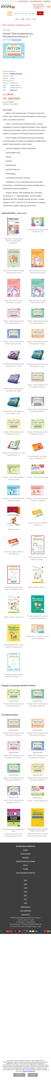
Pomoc (25, 847)
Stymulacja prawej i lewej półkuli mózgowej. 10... (13, 675)
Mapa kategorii (25, 888)
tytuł (34, 19)
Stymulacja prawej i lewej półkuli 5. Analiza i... (38, 558)
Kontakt (25, 850)
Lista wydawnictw (25, 892)
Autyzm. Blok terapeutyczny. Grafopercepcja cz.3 (37, 410)
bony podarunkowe (36, 1)
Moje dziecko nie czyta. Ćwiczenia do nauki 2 (13, 301)
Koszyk (25, 831)
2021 (25, 881)
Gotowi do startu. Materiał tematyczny (37, 524)
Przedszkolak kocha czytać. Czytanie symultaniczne (13, 646)
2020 (25, 885)
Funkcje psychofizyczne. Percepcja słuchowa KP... (13, 817)
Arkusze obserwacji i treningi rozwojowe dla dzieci (13, 272)
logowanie (47, 1)
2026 (25, 862)
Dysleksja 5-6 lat (13, 529)
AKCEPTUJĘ (19, 1075)
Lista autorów (25, 896)
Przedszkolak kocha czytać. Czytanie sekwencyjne (37, 617)
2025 (25, 866)
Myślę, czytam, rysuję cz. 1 (37, 587)
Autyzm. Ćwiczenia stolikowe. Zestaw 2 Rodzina (13, 499)
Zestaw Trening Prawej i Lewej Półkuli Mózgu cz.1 (14, 454)
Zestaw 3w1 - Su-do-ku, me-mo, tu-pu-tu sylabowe (37, 637)
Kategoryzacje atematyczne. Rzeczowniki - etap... (37, 365)
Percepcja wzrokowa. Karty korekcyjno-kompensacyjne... (37, 817)
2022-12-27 (13, 90)
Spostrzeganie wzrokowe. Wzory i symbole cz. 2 (37, 457)
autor (28, 19)
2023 (25, 873)
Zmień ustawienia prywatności (25, 854)
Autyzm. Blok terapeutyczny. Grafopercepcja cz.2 (13, 433)
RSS (39, 908)
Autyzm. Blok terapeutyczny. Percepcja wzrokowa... (37, 343)
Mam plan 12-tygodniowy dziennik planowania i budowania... (14, 241)
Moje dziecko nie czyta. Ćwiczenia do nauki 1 (37, 301)
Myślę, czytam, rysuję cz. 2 (13, 617)
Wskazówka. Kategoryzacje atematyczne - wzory (14, 365)
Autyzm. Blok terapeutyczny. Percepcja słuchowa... (13, 322)
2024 (25, 869)
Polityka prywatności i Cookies (25, 843)
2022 (25, 877)
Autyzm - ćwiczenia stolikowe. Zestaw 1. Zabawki (38, 499)
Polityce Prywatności (29, 1071)
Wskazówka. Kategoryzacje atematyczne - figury (14, 390)
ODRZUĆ (32, 1075)
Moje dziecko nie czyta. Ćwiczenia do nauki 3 (37, 272)
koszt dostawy (23, 1)
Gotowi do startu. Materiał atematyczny (13, 553)
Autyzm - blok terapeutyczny (37, 477)
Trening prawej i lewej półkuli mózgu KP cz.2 (37, 231)
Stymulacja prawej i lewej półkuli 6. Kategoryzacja (13, 588)
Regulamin (25, 839)
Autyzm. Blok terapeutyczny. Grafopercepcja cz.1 (37, 433)
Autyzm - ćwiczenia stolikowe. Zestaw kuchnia (14, 478)
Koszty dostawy (26, 835)
